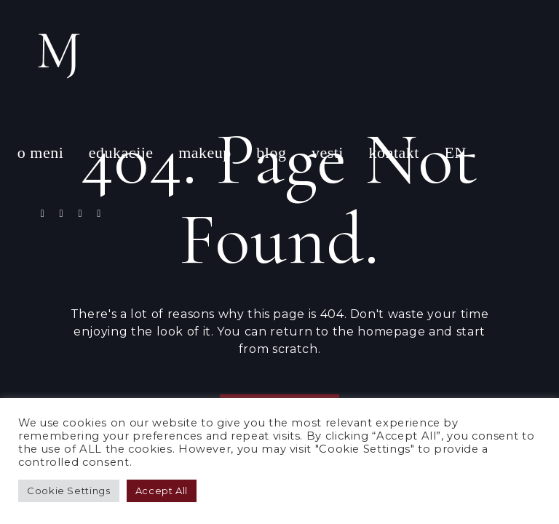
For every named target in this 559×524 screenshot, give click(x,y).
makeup (204, 152)
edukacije (121, 152)
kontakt (393, 152)
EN (455, 152)
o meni (40, 152)
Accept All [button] (161, 490)
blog (271, 152)
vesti (328, 152)
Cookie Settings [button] (69, 490)
